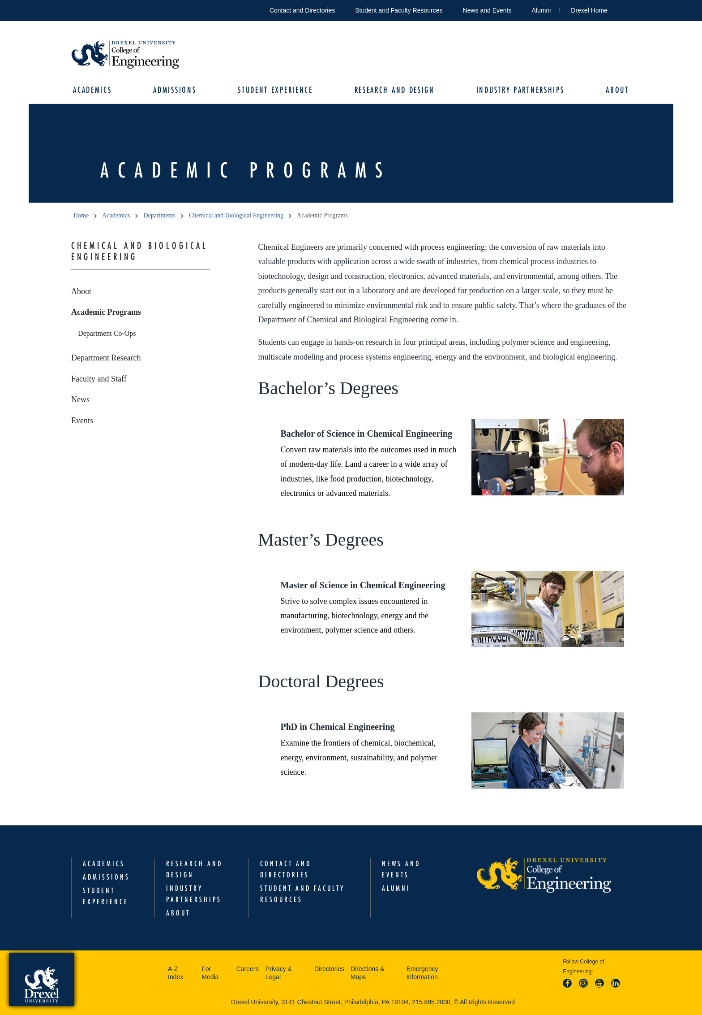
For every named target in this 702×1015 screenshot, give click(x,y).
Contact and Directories (302, 10)
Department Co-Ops (107, 333)
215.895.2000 (431, 1002)
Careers (247, 969)
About (617, 90)
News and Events (487, 10)
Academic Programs (106, 312)
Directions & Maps (367, 973)
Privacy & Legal (278, 973)
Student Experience (275, 90)
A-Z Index (175, 973)
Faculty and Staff (99, 378)
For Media (209, 973)
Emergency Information (422, 973)
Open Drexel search (623, 9)
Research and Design (394, 90)
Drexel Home (589, 10)
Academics (92, 90)
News (80, 399)
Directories (329, 969)
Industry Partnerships (520, 90)
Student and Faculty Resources (398, 10)
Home (81, 216)
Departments (159, 216)
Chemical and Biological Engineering (236, 216)
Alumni (541, 10)
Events (82, 420)
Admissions (175, 90)
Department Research (106, 358)
